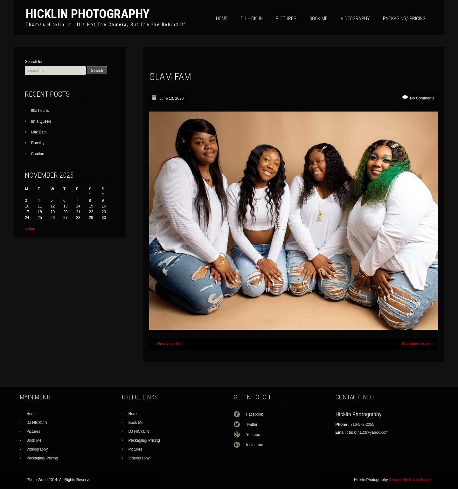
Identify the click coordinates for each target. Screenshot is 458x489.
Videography (355, 19)
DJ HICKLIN (252, 19)
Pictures (286, 19)
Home (222, 19)
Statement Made (418, 344)
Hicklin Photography (87, 13)
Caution (37, 154)
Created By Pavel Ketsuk (410, 480)
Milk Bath (38, 132)
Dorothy (37, 143)
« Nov (30, 229)
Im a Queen (41, 121)
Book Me (318, 19)
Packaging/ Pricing (404, 19)
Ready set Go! (167, 344)
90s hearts (40, 110)
